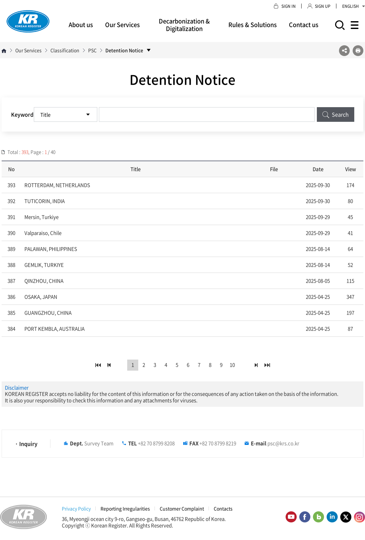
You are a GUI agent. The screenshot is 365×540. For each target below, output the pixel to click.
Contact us (303, 24)
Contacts (223, 508)
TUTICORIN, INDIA (44, 201)
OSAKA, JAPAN (40, 296)
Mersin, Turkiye (41, 216)
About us (81, 24)
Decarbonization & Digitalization (184, 25)
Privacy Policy (76, 508)
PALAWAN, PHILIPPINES (50, 248)
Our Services (122, 24)
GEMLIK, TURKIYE (44, 264)
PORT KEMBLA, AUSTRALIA (54, 328)
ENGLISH (353, 6)
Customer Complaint (182, 508)
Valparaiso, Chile (42, 232)
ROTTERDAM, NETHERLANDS (57, 185)
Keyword (22, 114)
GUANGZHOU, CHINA (48, 312)
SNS (344, 50)
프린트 (358, 50)
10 (232, 365)
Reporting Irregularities (125, 508)
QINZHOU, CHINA (43, 280)
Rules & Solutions (252, 24)
